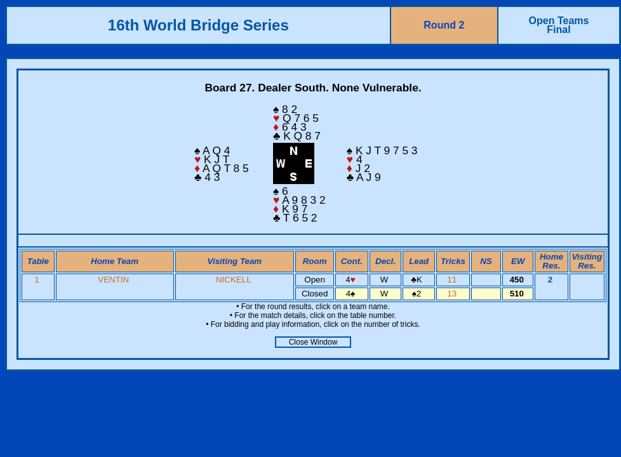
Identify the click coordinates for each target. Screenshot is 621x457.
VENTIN (113, 279)
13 (453, 293)
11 (453, 279)
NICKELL (233, 279)
